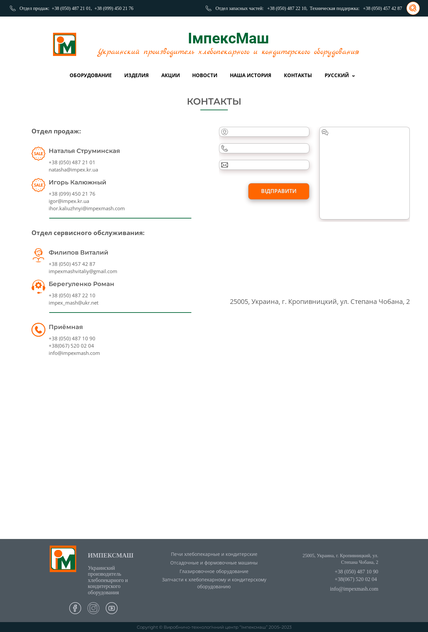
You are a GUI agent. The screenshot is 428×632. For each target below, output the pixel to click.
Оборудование (91, 75)
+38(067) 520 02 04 (71, 345)
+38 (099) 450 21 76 (114, 8)
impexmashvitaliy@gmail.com (83, 271)
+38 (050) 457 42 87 (382, 8)
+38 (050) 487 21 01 (72, 162)
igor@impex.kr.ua (69, 201)
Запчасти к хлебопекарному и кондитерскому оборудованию (214, 583)
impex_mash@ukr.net (73, 302)
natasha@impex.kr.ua (73, 169)
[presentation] (269, 245)
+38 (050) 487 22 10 (72, 295)
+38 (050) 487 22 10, (287, 8)
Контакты (298, 75)
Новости (204, 75)
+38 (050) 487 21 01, (72, 8)
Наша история (250, 75)
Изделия (136, 75)
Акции (170, 75)
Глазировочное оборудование (214, 571)
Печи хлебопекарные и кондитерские (214, 554)
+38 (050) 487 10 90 (72, 338)
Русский (337, 75)
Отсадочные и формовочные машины (214, 562)
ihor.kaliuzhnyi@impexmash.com (87, 208)
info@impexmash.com (74, 353)
